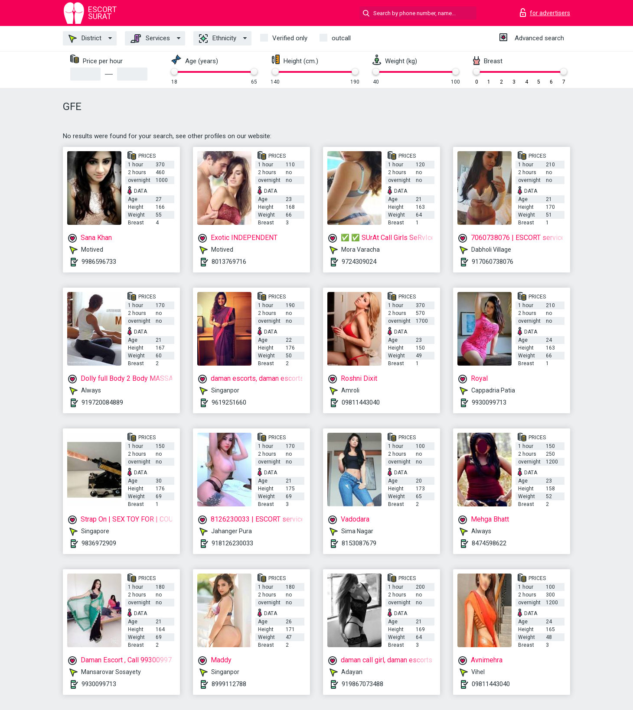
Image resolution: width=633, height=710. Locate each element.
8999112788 (229, 684)
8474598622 (489, 543)
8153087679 (359, 543)
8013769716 (229, 262)
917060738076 (492, 262)
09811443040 (361, 402)
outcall (341, 38)
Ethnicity (217, 38)
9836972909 (99, 543)
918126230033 (232, 543)
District (85, 38)
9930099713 (489, 402)
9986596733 (99, 262)
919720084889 (102, 402)
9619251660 (229, 402)
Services (150, 38)
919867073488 (362, 684)
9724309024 (359, 262)
